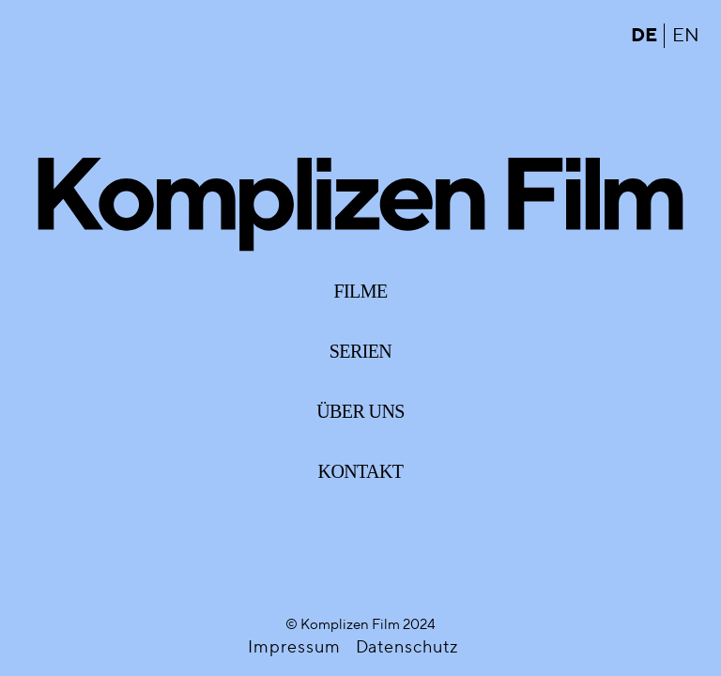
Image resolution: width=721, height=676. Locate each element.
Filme (361, 291)
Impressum (294, 647)
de (643, 35)
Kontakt (361, 471)
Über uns (360, 411)
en (685, 35)
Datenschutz (407, 647)
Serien (360, 351)
